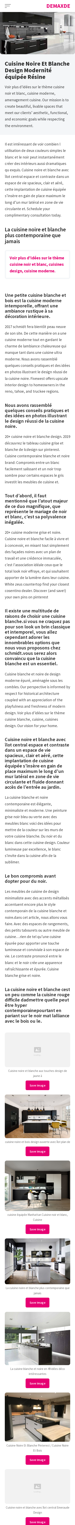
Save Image (37, 1085)
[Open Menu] (8, 6)
